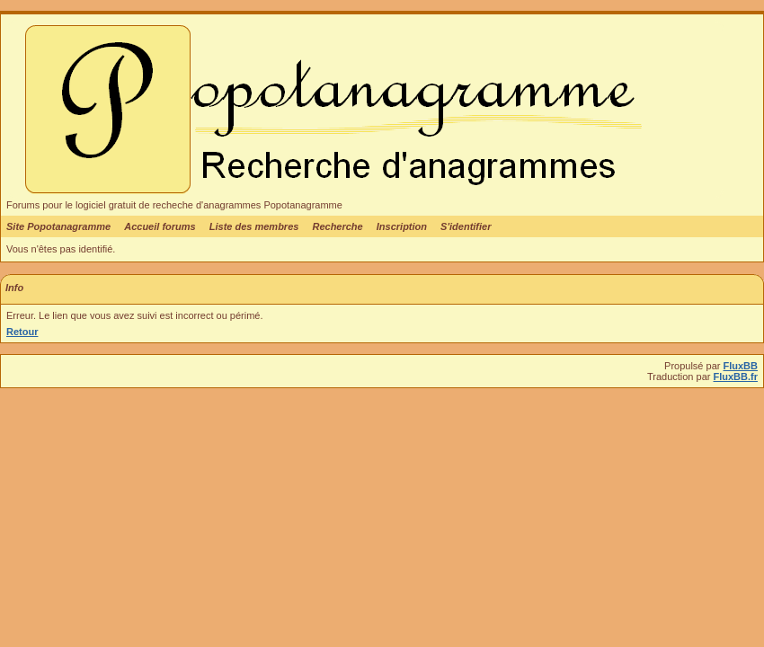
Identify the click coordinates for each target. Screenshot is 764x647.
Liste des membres (254, 226)
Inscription (402, 226)
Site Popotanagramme (58, 226)
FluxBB (741, 365)
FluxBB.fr (736, 376)
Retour (22, 331)
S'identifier (465, 226)
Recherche (337, 226)
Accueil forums (159, 226)
